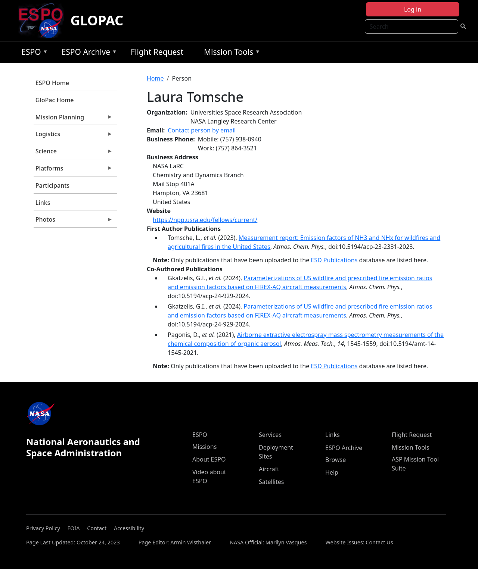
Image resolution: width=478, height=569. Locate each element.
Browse (335, 460)
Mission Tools (230, 53)
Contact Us (379, 542)
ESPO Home (52, 83)
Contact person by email (202, 130)
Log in (412, 9)
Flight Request (157, 52)
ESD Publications (334, 260)
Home (155, 78)
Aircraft (269, 469)
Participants (52, 185)
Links (42, 202)
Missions (204, 447)
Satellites (271, 482)
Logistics (73, 136)
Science (73, 153)
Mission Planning (73, 119)
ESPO (33, 53)
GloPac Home (54, 100)
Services (270, 435)
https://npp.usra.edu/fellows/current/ (205, 220)
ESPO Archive (87, 53)
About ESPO (209, 459)
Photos (73, 221)
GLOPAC (96, 20)
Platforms (73, 170)
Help (331, 472)
